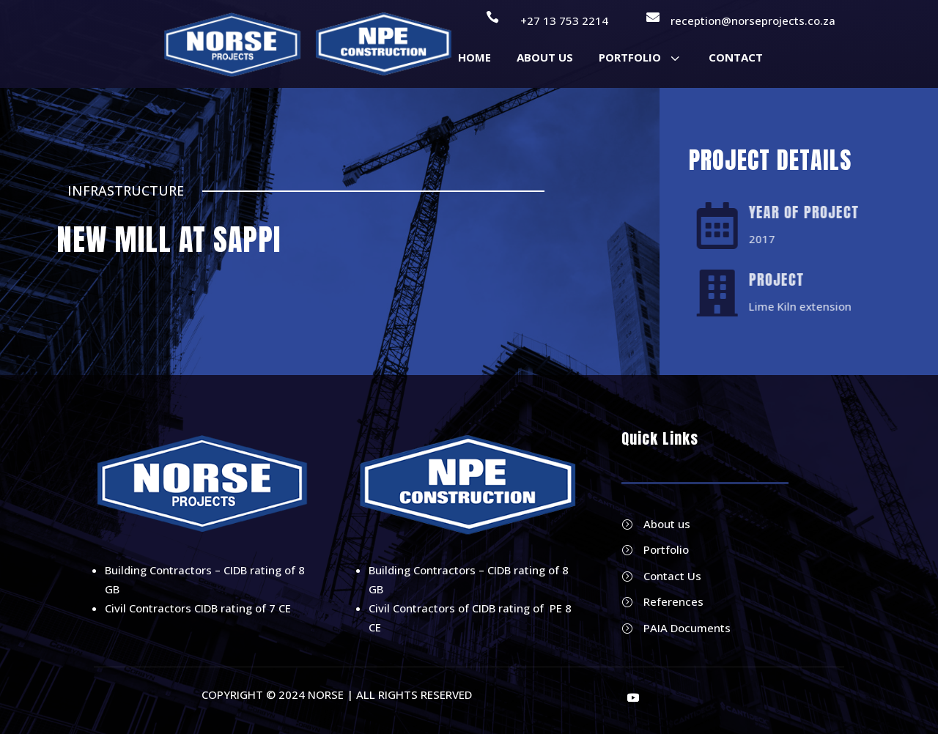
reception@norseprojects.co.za (753, 20)
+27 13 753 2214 (564, 20)
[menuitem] (474, 57)
